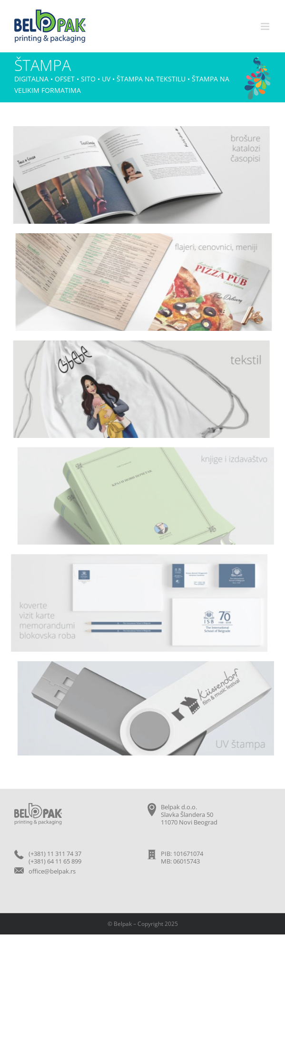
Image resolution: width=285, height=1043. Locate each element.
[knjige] (147, 451)
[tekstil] (140, 344)
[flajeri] (144, 237)
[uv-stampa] (147, 665)
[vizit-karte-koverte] (138, 558)
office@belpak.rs (52, 871)
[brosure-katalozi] (140, 130)
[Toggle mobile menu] (266, 26)
